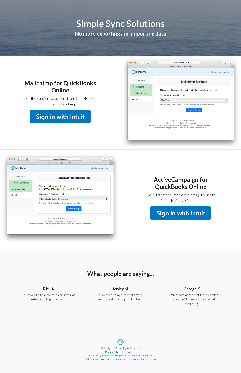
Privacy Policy (112, 351)
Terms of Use (129, 351)
